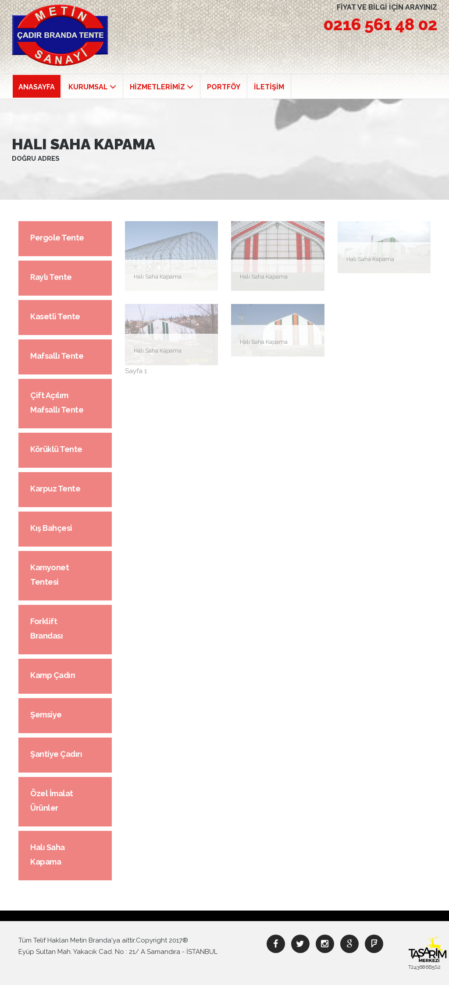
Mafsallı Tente (56, 355)
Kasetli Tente (55, 316)
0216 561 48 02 (380, 24)
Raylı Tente (51, 277)
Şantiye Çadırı (56, 754)
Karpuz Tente (55, 488)
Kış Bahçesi (51, 528)
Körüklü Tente (56, 449)
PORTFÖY (223, 87)
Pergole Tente (57, 237)
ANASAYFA (36, 87)
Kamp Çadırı (52, 675)
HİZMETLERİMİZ (161, 87)
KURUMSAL (92, 87)
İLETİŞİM (269, 87)
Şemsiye (46, 714)
